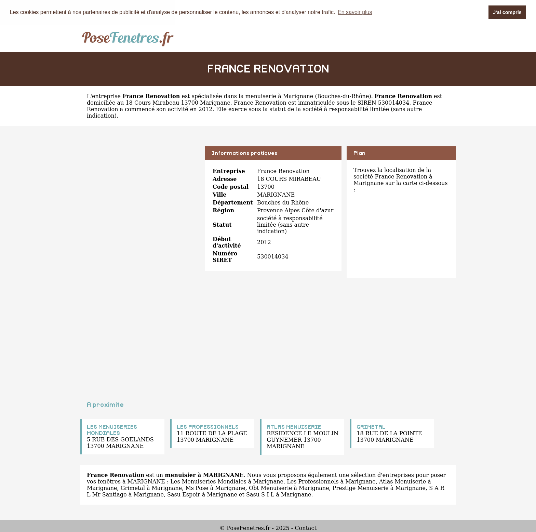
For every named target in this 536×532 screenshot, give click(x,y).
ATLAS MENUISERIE (294, 426)
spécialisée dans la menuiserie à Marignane (252, 96)
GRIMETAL (371, 426)
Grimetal (133, 487)
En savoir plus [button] (355, 12)
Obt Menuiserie (270, 487)
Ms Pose (196, 487)
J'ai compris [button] (507, 12)
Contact (306, 527)
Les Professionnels (312, 481)
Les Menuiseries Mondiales (208, 481)
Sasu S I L (260, 494)
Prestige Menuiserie (361, 487)
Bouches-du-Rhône (343, 96)
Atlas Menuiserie (402, 481)
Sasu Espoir (183, 494)
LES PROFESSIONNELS (208, 426)
